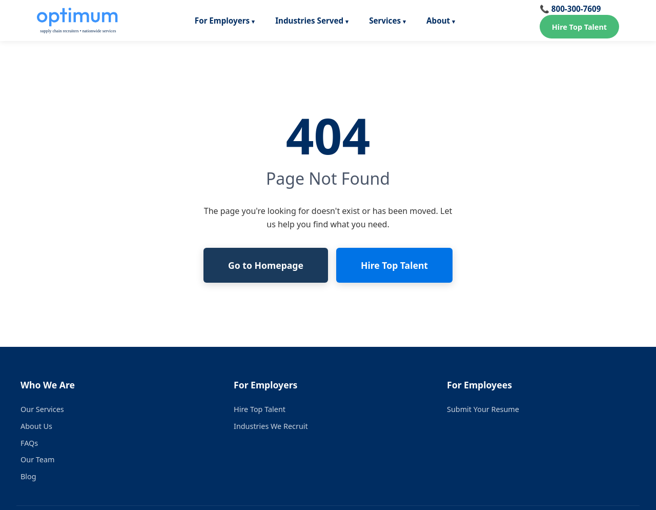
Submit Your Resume (483, 409)
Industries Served (309, 20)
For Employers (222, 20)
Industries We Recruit (271, 426)
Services (385, 20)
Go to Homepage (265, 265)
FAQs (29, 443)
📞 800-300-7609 (570, 9)
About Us (36, 426)
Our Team (37, 459)
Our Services (42, 409)
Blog (28, 476)
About (438, 20)
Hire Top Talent (579, 27)
